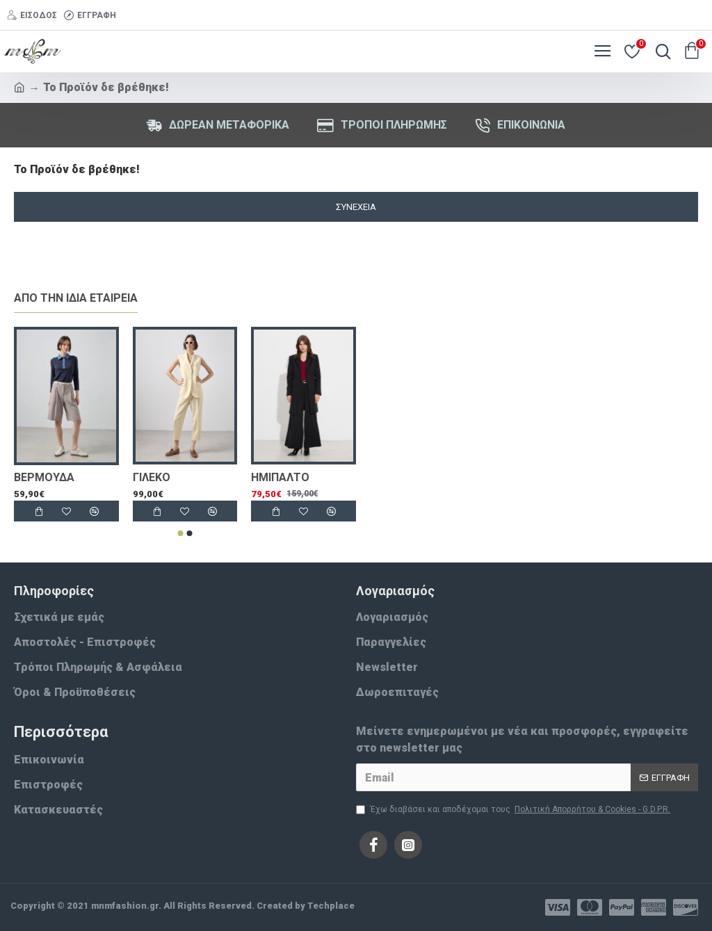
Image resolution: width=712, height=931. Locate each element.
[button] (181, 533)
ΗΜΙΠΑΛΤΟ (280, 477)
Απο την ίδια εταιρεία (76, 298)
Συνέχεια (356, 207)
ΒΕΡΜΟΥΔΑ (44, 477)
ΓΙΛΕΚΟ (151, 477)
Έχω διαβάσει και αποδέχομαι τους (514, 809)
